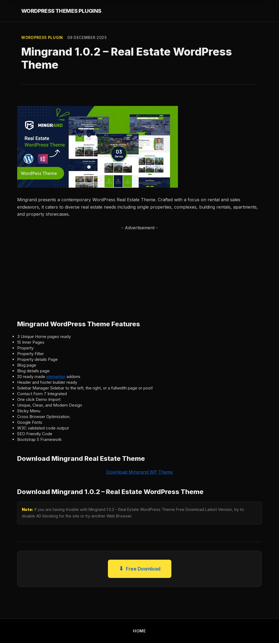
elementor (55, 376)
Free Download (139, 569)
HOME (139, 631)
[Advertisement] (139, 269)
